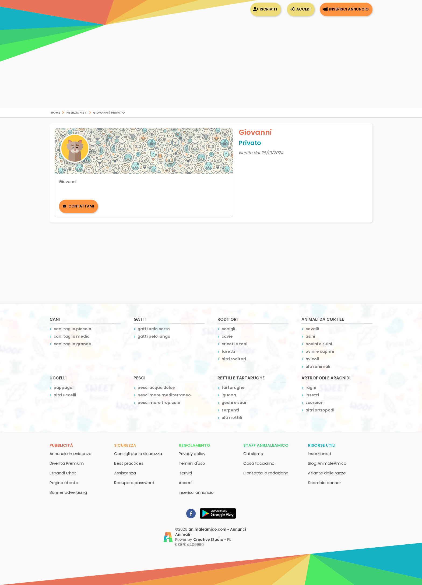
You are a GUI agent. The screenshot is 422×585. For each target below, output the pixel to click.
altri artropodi (319, 410)
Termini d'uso (192, 463)
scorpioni (315, 402)
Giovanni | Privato (109, 112)
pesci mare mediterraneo (164, 395)
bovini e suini (318, 344)
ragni (310, 387)
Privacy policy (192, 453)
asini (310, 336)
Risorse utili (321, 445)
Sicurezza (125, 445)
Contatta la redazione (266, 473)
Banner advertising (68, 492)
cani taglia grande (72, 344)
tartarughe (233, 387)
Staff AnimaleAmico (266, 445)
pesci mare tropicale (159, 402)
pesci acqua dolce (156, 387)
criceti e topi (234, 344)
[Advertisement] (211, 70)
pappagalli (65, 387)
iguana (228, 395)
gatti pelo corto (154, 329)
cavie (227, 336)
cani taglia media (72, 336)
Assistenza (125, 473)
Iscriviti (268, 9)
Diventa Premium (67, 463)
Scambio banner (324, 482)
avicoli (312, 359)
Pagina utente (64, 482)
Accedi (303, 9)
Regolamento (194, 445)
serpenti (230, 410)
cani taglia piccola (72, 329)
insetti (312, 395)
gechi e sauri (234, 402)
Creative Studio (208, 539)
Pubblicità (61, 445)
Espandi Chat (63, 473)
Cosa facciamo (259, 463)
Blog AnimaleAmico (327, 463)
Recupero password (134, 482)
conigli (228, 329)
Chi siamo (253, 453)
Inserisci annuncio (348, 9)
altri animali (317, 366)
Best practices (128, 463)
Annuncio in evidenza (71, 453)
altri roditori (233, 359)
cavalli (312, 329)
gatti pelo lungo (154, 336)
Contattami (81, 206)
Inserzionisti (76, 112)
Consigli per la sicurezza (138, 453)
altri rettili (231, 417)
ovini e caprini (319, 351)
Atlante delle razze (327, 473)
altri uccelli (65, 395)
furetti (228, 351)
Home (55, 112)
